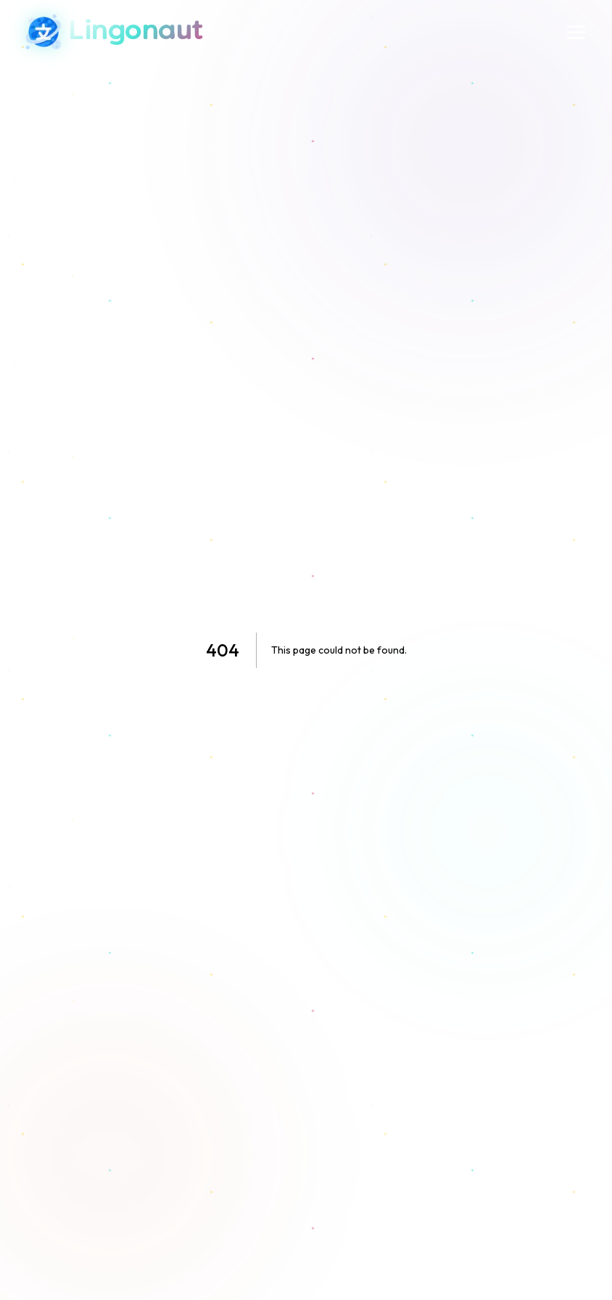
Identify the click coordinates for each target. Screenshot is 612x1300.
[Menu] (576, 32)
